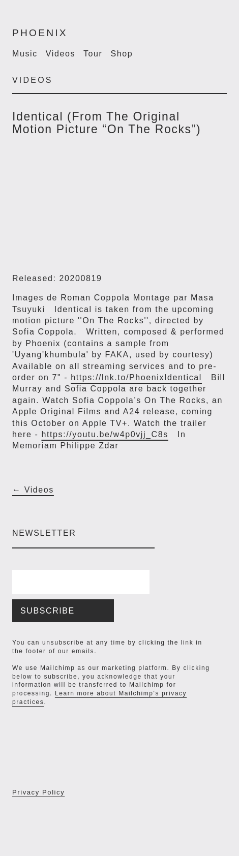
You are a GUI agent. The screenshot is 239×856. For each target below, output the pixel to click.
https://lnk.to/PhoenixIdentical (136, 377)
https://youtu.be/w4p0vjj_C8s (104, 434)
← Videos (33, 489)
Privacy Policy (38, 792)
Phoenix (40, 32)
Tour (93, 53)
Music (25, 53)
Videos (60, 53)
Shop (122, 53)
